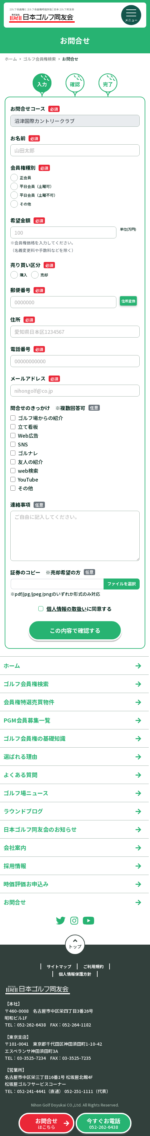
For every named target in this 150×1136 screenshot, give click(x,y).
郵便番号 (27, 290)
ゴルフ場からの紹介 (40, 418)
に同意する (79, 608)
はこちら (46, 1123)
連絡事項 (27, 504)
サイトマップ (59, 966)
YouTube (28, 479)
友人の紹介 (30, 462)
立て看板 (28, 426)
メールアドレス (35, 378)
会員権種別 (30, 167)
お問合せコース (35, 108)
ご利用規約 (93, 966)
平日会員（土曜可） (37, 186)
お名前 (25, 138)
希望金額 (27, 220)
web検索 (28, 470)
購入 (23, 274)
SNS (23, 444)
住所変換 (128, 300)
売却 (44, 274)
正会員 (25, 177)
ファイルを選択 (121, 584)
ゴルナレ (28, 453)
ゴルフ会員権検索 (39, 59)
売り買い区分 (32, 265)
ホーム (11, 59)
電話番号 (27, 349)
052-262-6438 (104, 1123)
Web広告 (28, 435)
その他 (25, 203)
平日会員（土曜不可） (38, 195)
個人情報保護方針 (75, 974)
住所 (22, 319)
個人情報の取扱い (66, 608)
